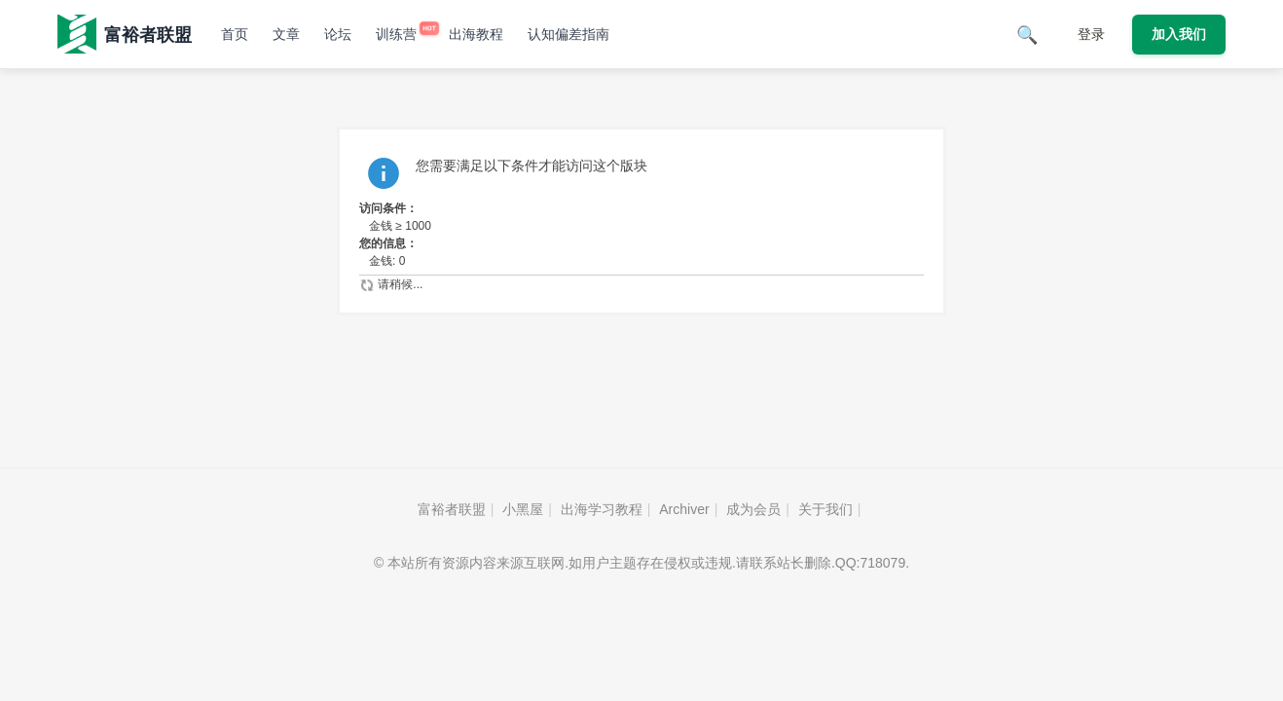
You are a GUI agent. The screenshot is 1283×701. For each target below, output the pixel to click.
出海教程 (476, 34)
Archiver (684, 509)
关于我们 (825, 509)
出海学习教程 (601, 509)
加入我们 (1179, 34)
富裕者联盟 (452, 509)
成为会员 (753, 509)
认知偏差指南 (568, 34)
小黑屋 (522, 509)
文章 (286, 34)
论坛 (337, 34)
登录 (1091, 34)
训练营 (400, 34)
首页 (234, 34)
